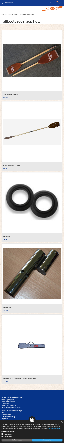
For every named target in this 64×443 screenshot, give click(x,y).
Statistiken (7, 434)
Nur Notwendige (17, 440)
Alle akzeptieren (47, 440)
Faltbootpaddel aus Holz (27, 14)
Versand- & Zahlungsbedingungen (12, 410)
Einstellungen (8, 431)
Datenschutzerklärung (54, 428)
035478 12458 (7, 3)
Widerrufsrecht (6, 415)
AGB (3, 413)
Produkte (4, 14)
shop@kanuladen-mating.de (14, 407)
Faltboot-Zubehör (13, 14)
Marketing (7, 436)
